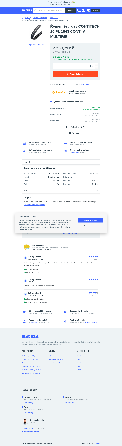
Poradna (79, 363)
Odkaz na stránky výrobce (34, 205)
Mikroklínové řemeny (40, 18)
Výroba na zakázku (55, 356)
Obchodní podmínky (28, 356)
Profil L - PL (54, 18)
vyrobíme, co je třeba (91, 322)
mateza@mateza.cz (72, 233)
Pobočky (79, 359)
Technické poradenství (56, 359)
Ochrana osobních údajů (30, 359)
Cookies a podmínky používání (32, 370)
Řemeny (28, 18)
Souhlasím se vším (90, 220)
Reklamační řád (27, 363)
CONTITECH (85, 84)
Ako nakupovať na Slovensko (31, 373)
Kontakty (79, 366)
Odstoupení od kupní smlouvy (31, 366)
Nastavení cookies (90, 226)
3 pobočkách (76, 152)
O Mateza (80, 356)
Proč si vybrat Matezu (56, 363)
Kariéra (79, 370)
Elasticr (98, 443)
